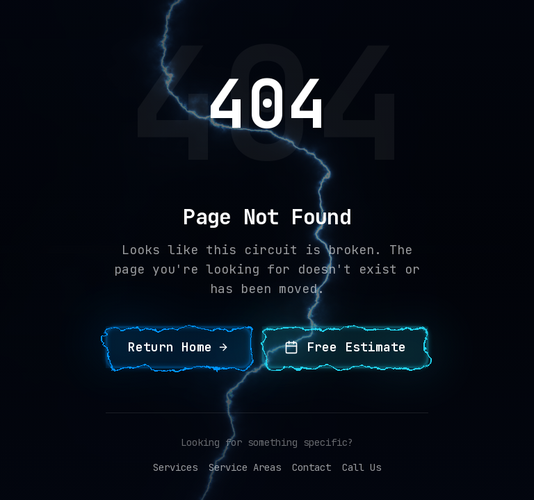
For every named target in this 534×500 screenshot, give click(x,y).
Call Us (361, 467)
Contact (311, 467)
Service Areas (245, 467)
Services (175, 467)
